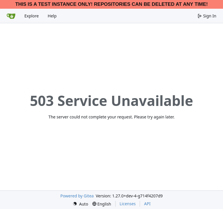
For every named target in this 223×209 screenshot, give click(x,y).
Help (52, 16)
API (147, 203)
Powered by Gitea (77, 196)
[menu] (80, 204)
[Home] (11, 16)
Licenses (128, 203)
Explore (31, 16)
